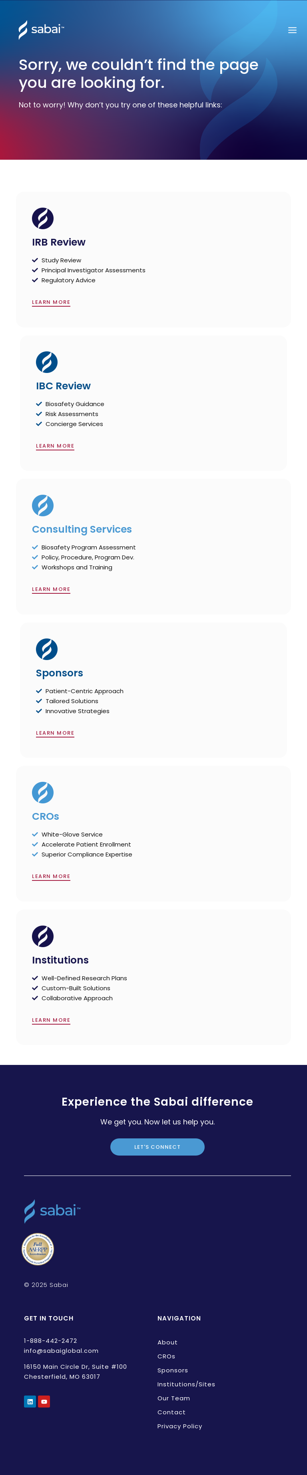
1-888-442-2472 (50, 1340)
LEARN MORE (51, 302)
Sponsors (172, 1370)
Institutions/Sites (186, 1384)
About (167, 1342)
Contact (171, 1412)
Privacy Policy (179, 1426)
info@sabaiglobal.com (61, 1350)
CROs (166, 1356)
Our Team (173, 1398)
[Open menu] (292, 30)
